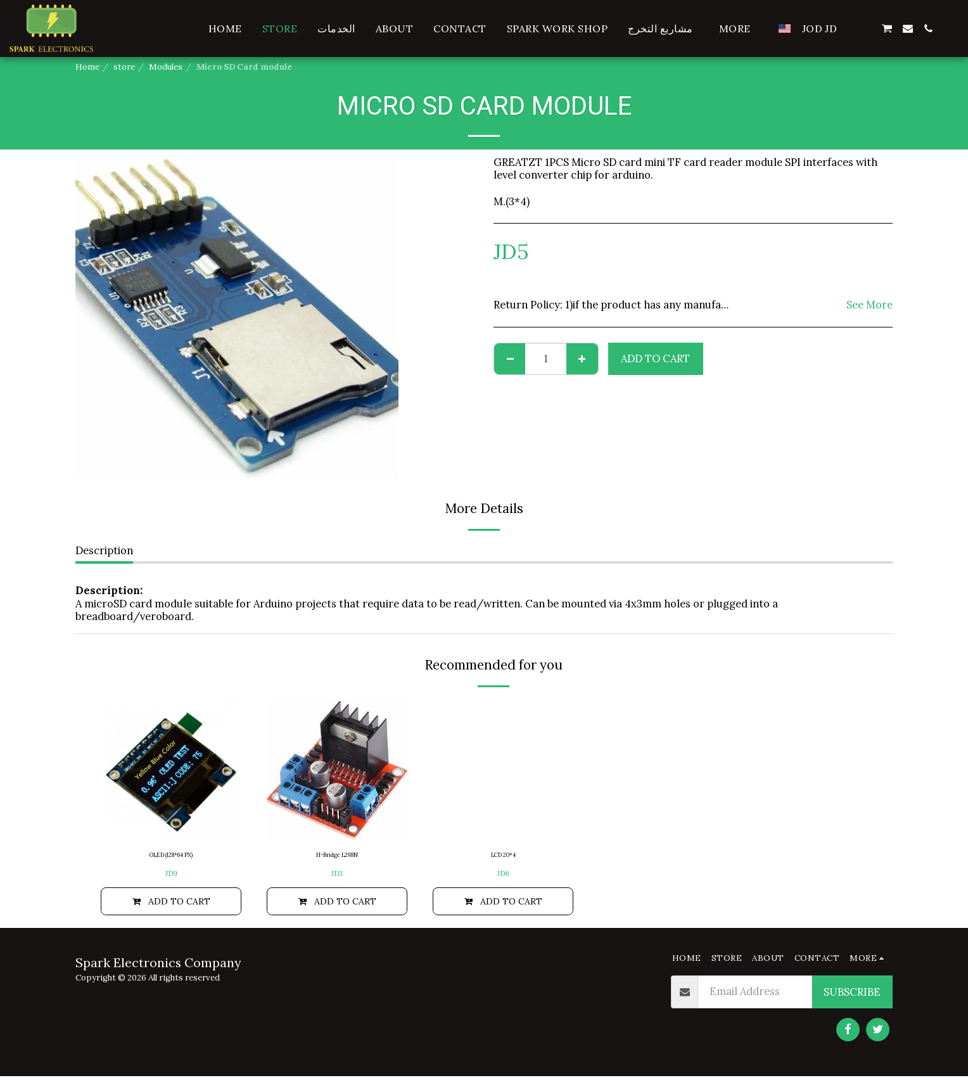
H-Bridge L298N (337, 856)
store (124, 66)
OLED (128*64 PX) (171, 856)
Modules (165, 66)
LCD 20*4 (503, 856)
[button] (866, 28)
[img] (171, 770)
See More (869, 305)
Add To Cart (655, 358)
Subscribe (852, 1001)
